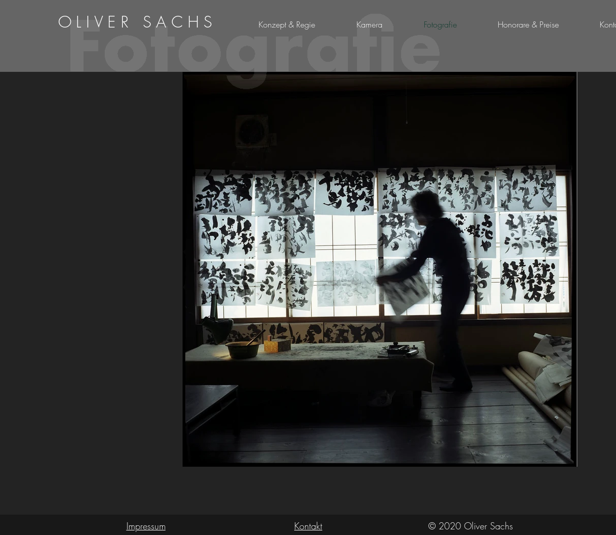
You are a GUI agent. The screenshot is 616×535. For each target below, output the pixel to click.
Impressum (146, 526)
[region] (138, 22)
